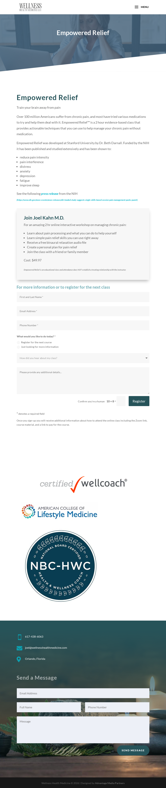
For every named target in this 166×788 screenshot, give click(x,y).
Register (139, 401)
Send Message (133, 750)
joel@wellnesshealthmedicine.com (46, 647)
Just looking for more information (38, 347)
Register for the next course (34, 342)
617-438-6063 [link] (34, 636)
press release (49, 194)
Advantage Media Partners (110, 783)
